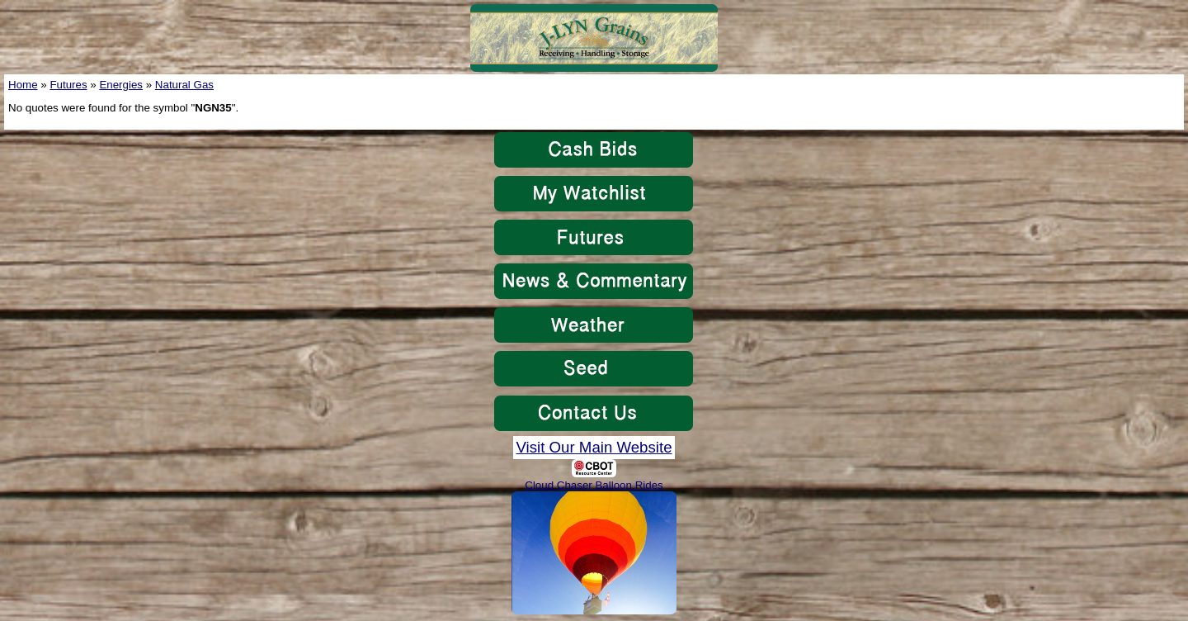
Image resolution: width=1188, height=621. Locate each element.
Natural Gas (184, 84)
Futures (68, 84)
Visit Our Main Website (594, 447)
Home (23, 84)
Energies (121, 84)
